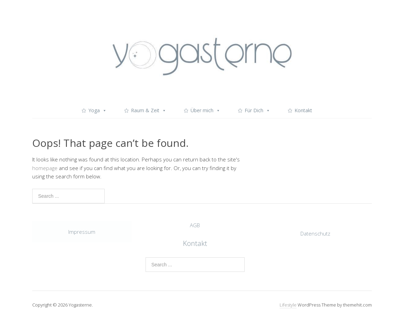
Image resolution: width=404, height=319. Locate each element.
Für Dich (257, 110)
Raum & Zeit (148, 110)
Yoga (97, 110)
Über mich (205, 110)
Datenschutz (315, 233)
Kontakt (303, 110)
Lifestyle (288, 305)
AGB (195, 225)
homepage (45, 168)
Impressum (81, 231)
